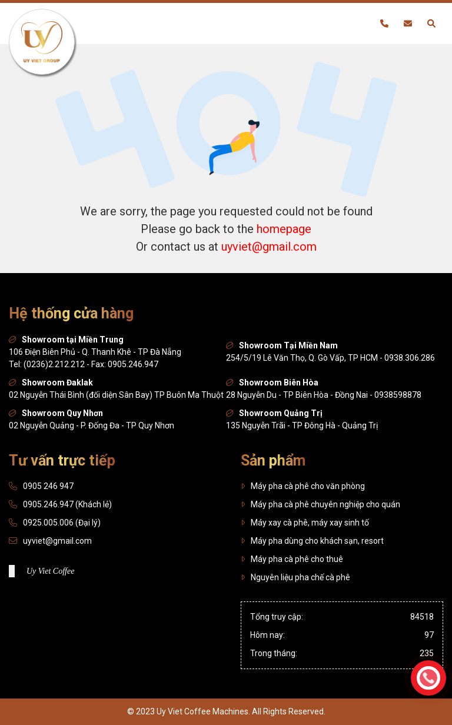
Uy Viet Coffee (50, 571)
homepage (284, 229)
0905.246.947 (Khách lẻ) (67, 504)
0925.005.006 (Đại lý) (62, 522)
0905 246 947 (48, 486)
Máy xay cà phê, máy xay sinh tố (305, 522)
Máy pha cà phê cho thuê (292, 559)
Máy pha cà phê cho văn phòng (303, 486)
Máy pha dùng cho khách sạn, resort (312, 541)
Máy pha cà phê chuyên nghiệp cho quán (320, 504)
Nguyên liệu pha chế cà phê (295, 577)
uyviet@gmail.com (269, 247)
